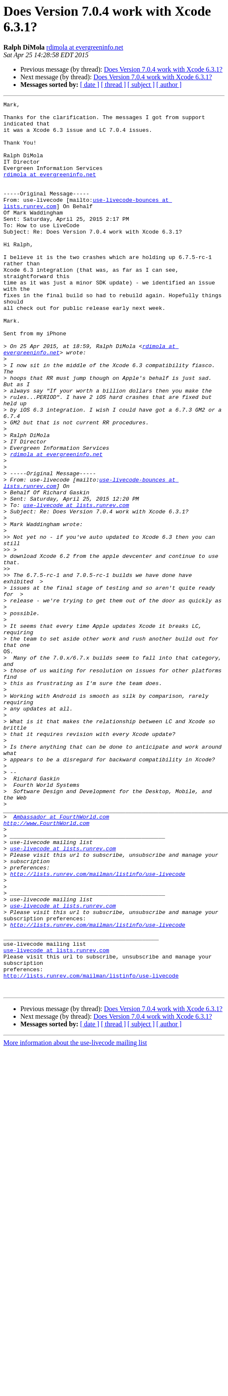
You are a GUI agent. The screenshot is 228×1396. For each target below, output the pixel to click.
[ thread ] (113, 84)
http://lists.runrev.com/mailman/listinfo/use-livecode (97, 1029)
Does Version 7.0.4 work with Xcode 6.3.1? (163, 69)
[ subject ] (141, 84)
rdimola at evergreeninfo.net (84, 47)
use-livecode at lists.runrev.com (76, 586)
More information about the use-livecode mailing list (75, 1220)
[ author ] (169, 84)
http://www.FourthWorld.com (46, 968)
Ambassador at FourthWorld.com (61, 960)
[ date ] (89, 84)
